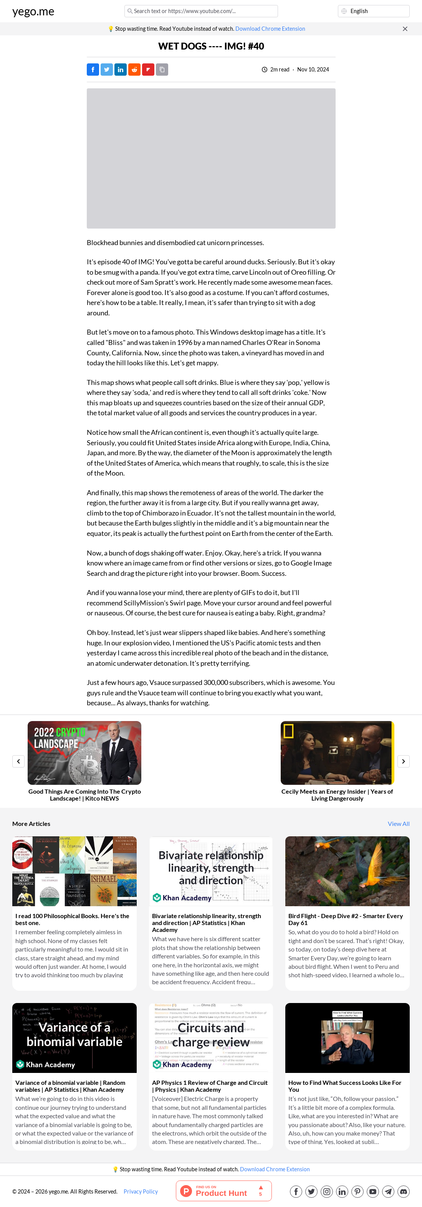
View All (399, 823)
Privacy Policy (141, 1192)
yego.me (33, 11)
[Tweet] (107, 69)
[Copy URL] (162, 69)
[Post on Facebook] (93, 69)
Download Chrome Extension (270, 29)
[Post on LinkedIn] (120, 69)
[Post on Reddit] (134, 69)
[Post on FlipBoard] (148, 69)
